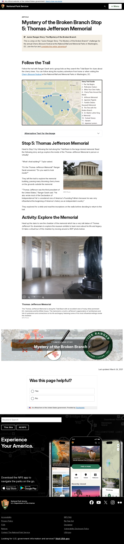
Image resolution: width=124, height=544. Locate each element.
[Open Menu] (115, 6)
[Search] (31, 419)
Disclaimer (68, 525)
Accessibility (6, 517)
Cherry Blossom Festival (32, 74)
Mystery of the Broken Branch (60, 346)
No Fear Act (69, 521)
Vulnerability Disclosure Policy (76, 529)
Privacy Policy (7, 521)
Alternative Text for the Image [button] (39, 133)
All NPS (22, 427)
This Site (8, 427)
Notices (4, 529)
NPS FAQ (67, 517)
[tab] (62, 133)
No (36, 398)
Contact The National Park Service (15, 532)
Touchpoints (80, 408)
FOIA (3, 525)
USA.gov (67, 532)
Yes (36, 391)
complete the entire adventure (53, 46)
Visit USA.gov (62, 538)
